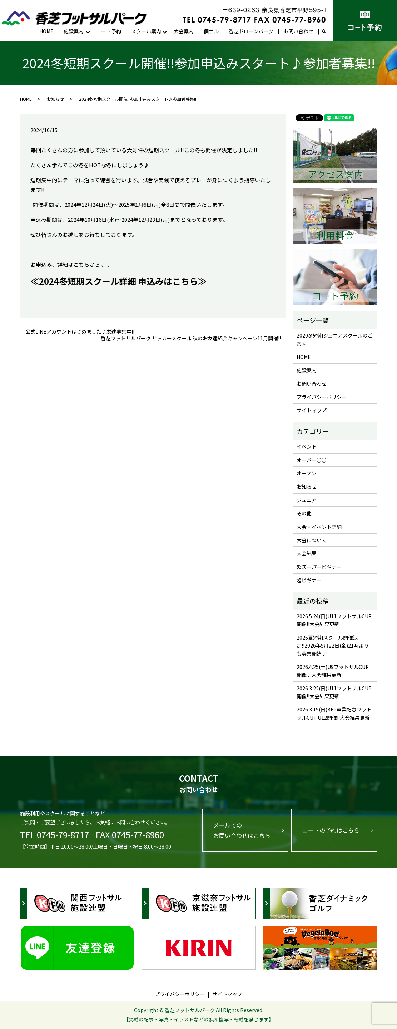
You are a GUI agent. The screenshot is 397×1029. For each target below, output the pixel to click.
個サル (211, 31)
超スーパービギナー (319, 566)
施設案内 (74, 31)
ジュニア (306, 500)
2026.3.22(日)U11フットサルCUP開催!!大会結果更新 (334, 692)
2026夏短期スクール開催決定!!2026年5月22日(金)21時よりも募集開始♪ (333, 645)
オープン (306, 473)
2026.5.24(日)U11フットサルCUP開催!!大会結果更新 (334, 620)
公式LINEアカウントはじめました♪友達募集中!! (79, 331)
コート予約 (108, 31)
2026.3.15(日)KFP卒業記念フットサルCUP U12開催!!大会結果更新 (334, 713)
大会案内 (184, 31)
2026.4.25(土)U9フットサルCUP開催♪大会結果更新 (333, 670)
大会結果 (307, 553)
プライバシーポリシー (322, 396)
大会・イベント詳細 (319, 526)
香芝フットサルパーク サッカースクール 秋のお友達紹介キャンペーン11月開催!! (191, 338)
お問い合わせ (298, 31)
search (326, 31)
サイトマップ (312, 410)
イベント (307, 446)
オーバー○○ (312, 460)
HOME (46, 31)
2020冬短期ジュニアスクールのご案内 (335, 339)
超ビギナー (309, 580)
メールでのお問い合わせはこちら (242, 830)
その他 (304, 513)
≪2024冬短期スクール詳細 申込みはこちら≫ (118, 281)
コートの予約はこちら (330, 830)
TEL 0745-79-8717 (54, 834)
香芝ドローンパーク (251, 31)
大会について (312, 540)
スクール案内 (146, 31)
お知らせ (55, 99)
